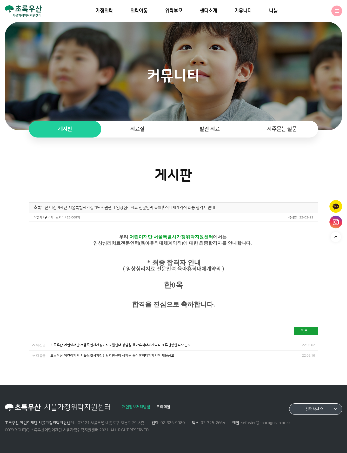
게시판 (65, 129)
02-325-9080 (172, 423)
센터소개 (208, 10)
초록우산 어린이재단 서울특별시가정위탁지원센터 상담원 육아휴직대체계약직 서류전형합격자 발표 (120, 345)
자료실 (137, 129)
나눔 (273, 10)
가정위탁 (104, 10)
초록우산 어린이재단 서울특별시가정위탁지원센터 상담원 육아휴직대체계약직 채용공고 (112, 356)
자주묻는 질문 (282, 129)
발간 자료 (210, 129)
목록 (304, 331)
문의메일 (163, 407)
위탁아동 (139, 10)
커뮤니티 (243, 10)
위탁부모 (173, 10)
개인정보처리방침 (136, 407)
